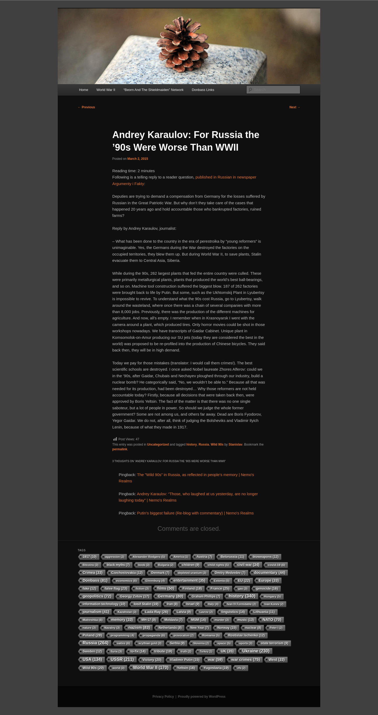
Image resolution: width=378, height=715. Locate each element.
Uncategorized (158, 444)
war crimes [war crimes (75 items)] (245, 659)
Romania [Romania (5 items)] (211, 635)
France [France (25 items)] (220, 588)
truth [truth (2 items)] (186, 651)
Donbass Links (203, 90)
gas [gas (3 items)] (242, 588)
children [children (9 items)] (191, 565)
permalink (119, 449)
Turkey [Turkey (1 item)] (206, 651)
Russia (204, 444)
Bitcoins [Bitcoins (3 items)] (90, 564)
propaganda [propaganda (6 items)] (154, 635)
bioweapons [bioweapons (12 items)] (266, 557)
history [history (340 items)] (242, 596)
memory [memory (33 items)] (122, 619)
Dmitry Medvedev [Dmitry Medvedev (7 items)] (230, 573)
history (191, 444)
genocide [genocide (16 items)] (267, 588)
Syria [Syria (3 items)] (116, 651)
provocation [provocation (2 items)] (183, 635)
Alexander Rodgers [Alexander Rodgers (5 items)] (149, 556)
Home (83, 90)
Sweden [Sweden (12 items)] (92, 651)
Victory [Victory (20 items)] (152, 660)
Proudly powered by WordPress (201, 696)
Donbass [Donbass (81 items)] (95, 580)
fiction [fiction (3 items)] (142, 588)
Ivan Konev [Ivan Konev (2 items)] (274, 604)
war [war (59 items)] (215, 659)
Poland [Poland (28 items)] (92, 635)
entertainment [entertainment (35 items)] (189, 580)
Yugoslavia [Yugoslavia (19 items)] (216, 668)
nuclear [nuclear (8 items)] (253, 628)
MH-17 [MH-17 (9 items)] (148, 620)
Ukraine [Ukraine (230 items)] (255, 650)
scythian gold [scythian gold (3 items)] (150, 643)
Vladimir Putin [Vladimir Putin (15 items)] (185, 660)
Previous (86, 107)
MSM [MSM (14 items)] (198, 620)
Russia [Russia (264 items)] (95, 642)
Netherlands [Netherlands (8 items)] (170, 628)
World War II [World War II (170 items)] (151, 667)
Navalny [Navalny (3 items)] (112, 627)
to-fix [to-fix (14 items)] (137, 651)
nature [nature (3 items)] (89, 627)
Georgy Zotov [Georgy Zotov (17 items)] (134, 596)
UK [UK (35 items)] (227, 651)
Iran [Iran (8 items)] (172, 604)
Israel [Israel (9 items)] (193, 604)
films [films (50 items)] (166, 588)
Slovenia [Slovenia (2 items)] (201, 643)
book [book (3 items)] (144, 564)
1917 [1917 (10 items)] (90, 557)
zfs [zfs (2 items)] (241, 668)
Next (295, 107)
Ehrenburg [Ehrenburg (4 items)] (155, 580)
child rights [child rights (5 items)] (218, 564)
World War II (105, 90)
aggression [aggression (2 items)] (114, 556)
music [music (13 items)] (246, 620)
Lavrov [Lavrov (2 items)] (206, 612)
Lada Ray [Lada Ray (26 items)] (156, 612)
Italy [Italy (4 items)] (213, 604)
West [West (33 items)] (277, 659)
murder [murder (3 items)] (221, 619)
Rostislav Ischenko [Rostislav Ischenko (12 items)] (246, 635)
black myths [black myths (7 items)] (118, 565)
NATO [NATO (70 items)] (271, 619)
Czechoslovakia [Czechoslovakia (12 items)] (127, 573)
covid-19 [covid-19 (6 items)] (276, 564)
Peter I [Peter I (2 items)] (276, 627)
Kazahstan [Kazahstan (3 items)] (127, 612)
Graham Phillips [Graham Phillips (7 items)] (206, 596)
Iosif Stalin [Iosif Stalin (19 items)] (146, 604)
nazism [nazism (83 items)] (139, 627)
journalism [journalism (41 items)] (96, 612)
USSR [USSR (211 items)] (122, 659)
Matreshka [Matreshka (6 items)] (93, 619)
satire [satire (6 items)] (123, 643)
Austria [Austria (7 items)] (204, 557)
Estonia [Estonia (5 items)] (221, 580)
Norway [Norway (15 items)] (227, 628)
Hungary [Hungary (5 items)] (272, 596)
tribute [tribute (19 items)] (163, 651)
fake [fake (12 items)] (89, 588)
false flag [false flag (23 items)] (116, 588)
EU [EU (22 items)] (244, 581)
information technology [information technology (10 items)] (104, 604)
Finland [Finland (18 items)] (192, 588)
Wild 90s (217, 444)
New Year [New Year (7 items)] (199, 628)
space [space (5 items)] (224, 643)
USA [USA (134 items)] (92, 659)
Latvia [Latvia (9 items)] (184, 612)
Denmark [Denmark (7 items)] (160, 573)
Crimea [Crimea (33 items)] (93, 572)
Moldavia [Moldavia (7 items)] (174, 620)
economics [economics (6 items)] (126, 580)
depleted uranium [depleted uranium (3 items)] (192, 572)
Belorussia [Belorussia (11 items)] (232, 557)
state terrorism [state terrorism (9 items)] (274, 643)
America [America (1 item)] (181, 556)
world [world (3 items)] (119, 668)
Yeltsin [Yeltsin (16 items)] (186, 668)
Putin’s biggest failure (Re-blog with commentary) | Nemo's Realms (195, 513)
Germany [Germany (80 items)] (170, 596)
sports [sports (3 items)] (245, 643)
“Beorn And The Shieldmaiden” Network (153, 90)
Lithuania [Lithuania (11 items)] (264, 612)
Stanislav (236, 444)
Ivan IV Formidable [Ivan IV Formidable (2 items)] (241, 604)
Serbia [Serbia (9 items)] (177, 643)
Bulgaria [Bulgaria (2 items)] (166, 564)
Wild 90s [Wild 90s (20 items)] (93, 668)
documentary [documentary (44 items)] (269, 572)
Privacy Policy (163, 696)
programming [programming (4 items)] (122, 635)
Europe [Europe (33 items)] (269, 580)
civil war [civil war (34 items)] (248, 565)
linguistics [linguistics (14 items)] (233, 612)
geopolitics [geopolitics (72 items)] (97, 596)
